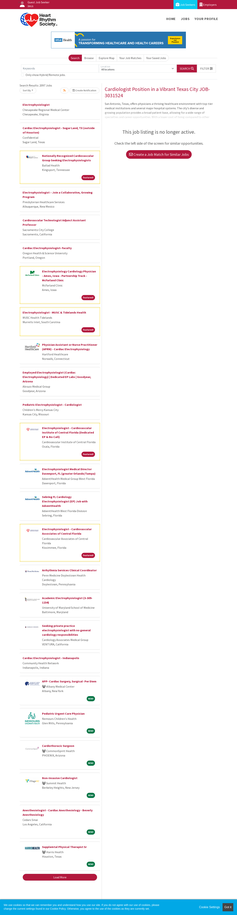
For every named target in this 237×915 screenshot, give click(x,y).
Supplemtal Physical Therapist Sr (64, 847)
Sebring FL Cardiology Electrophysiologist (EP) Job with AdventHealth (65, 501)
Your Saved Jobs (156, 58)
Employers (208, 4)
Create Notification (84, 90)
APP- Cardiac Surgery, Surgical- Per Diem (69, 681)
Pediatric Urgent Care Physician (63, 713)
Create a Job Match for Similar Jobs (159, 154)
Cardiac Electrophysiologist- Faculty (47, 248)
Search (75, 58)
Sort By (27, 90)
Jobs (185, 19)
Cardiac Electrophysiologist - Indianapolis (51, 658)
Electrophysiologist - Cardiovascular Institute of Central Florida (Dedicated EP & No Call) (68, 432)
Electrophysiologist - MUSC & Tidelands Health (54, 312)
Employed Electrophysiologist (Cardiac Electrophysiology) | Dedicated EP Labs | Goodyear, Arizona (57, 377)
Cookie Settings (209, 907)
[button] (206, 68)
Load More (59, 877)
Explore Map (106, 58)
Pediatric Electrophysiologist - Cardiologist (52, 404)
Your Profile (206, 19)
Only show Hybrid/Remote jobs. (46, 75)
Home (171, 19)
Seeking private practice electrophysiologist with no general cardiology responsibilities (66, 630)
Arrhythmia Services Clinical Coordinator (69, 570)
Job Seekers (185, 4)
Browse (89, 58)
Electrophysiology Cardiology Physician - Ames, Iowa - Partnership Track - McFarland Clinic (69, 275)
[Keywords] (60, 68)
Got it (227, 907)
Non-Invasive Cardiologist (59, 778)
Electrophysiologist (36, 104)
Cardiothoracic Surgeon (58, 746)
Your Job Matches (130, 58)
